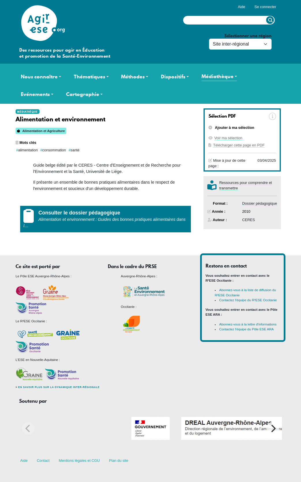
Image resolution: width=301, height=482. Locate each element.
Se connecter (265, 7)
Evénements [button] (35, 94)
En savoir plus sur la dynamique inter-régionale (58, 387)
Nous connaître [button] (39, 76)
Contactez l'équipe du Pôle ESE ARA (246, 329)
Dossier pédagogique (259, 203)
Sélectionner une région (248, 36)
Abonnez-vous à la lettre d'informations (247, 324)
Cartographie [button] (82, 94)
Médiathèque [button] (218, 76)
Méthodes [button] (133, 76)
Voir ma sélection (228, 138)
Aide (241, 7)
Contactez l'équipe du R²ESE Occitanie (248, 300)
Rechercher (270, 20)
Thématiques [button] (89, 76)
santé (75, 150)
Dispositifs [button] (173, 76)
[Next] (272, 428)
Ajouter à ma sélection (234, 127)
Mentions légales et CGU (79, 460)
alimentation (28, 150)
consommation (54, 150)
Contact (43, 460)
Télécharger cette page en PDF (239, 145)
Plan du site (118, 460)
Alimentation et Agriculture (41, 131)
